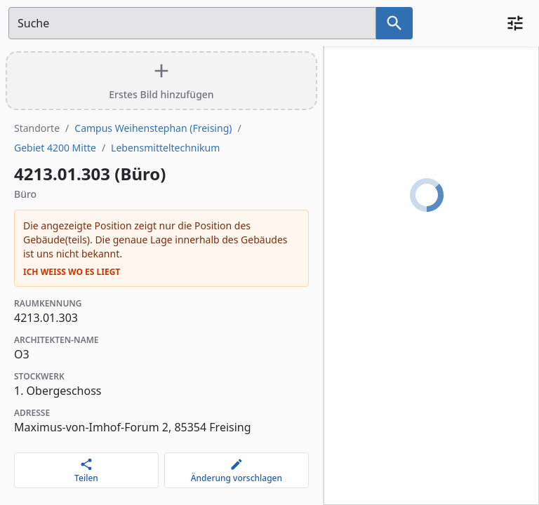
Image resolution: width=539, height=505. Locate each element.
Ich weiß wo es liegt (71, 272)
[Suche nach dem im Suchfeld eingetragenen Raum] (394, 23)
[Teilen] (86, 470)
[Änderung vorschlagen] (236, 470)
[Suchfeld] (192, 23)
